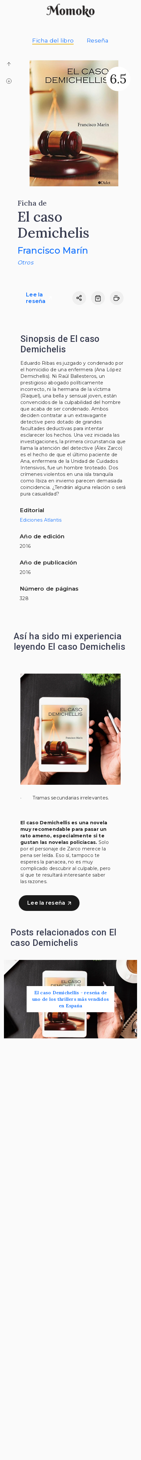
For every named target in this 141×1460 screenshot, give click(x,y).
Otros (25, 262)
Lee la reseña (39, 298)
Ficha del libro (53, 40)
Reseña (98, 40)
